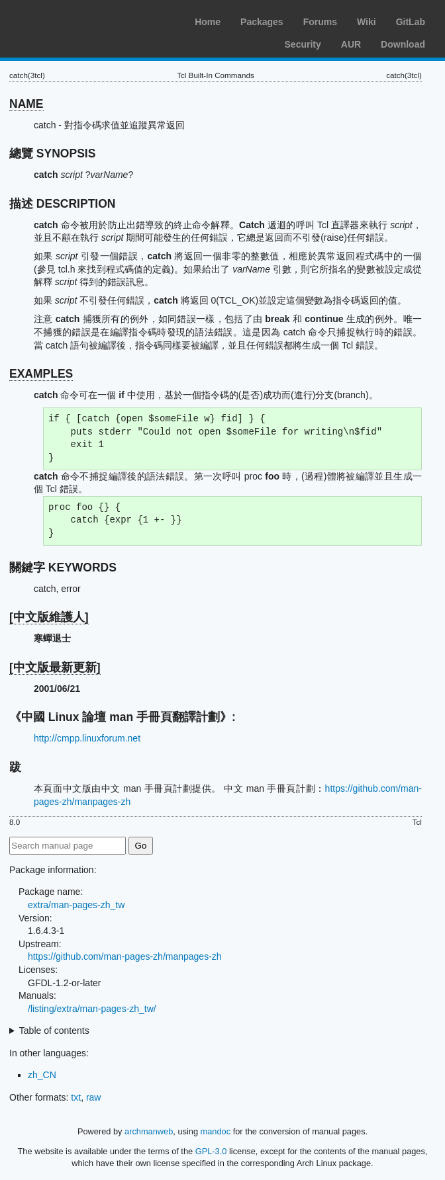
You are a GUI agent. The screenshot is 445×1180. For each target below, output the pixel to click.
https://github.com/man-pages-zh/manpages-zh (125, 956)
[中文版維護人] (49, 617)
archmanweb (148, 1131)
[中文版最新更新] (55, 667)
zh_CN (42, 1075)
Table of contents (54, 1030)
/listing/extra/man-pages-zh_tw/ (92, 1008)
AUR (351, 44)
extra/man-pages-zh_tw (76, 905)
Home (208, 22)
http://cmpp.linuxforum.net (87, 738)
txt (76, 1097)
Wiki (366, 22)
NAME (26, 103)
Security (303, 44)
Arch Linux (73, 20)
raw (93, 1097)
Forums (320, 22)
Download (403, 44)
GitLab (410, 22)
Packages (261, 22)
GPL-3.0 (211, 1151)
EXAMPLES (41, 373)
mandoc (216, 1131)
